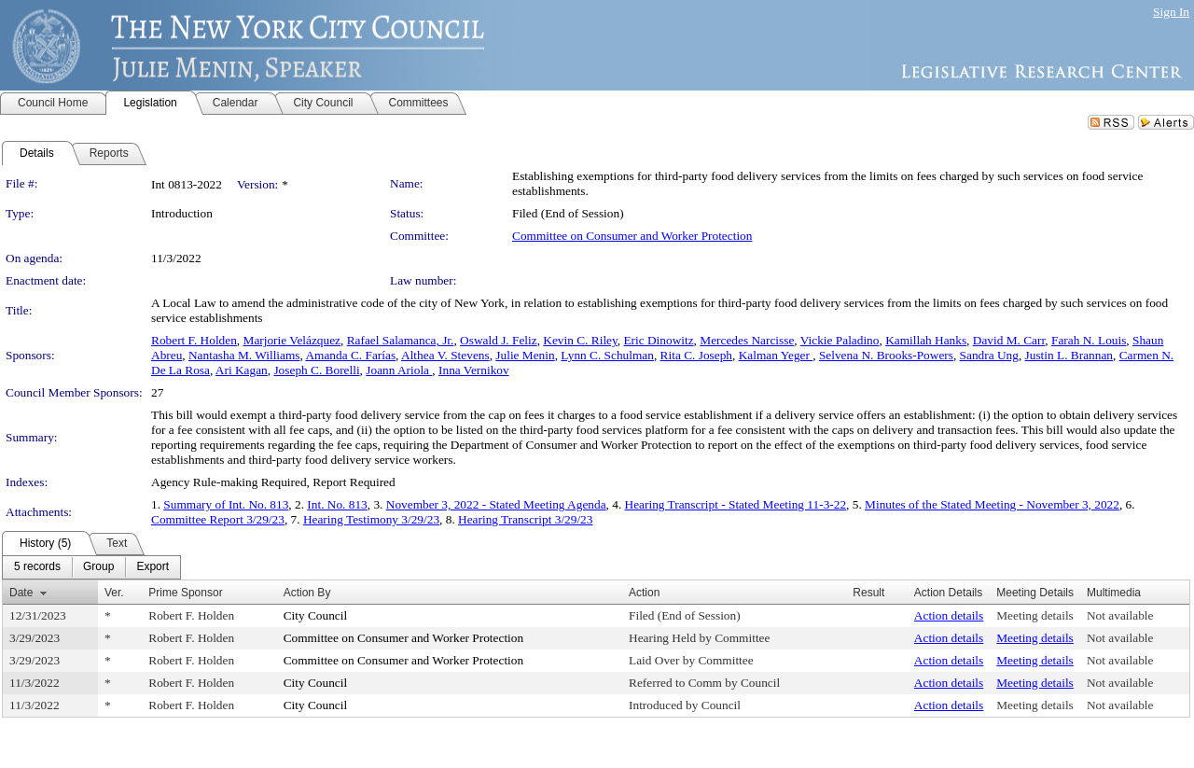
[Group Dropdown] (98, 567)
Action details (948, 615)
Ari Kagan (241, 370)
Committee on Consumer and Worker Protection (632, 236)
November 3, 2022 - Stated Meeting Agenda (496, 504)
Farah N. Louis (1088, 340)
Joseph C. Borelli (316, 370)
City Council (316, 615)
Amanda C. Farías (350, 355)
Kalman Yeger (776, 355)
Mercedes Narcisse (747, 340)
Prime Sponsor (185, 592)
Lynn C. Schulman (607, 355)
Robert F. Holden (194, 340)
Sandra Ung (989, 355)
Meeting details (1035, 615)
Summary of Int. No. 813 (225, 504)
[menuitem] (37, 567)
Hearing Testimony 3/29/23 (371, 519)
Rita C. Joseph (696, 355)
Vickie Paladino (840, 340)
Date (21, 592)
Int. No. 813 (337, 504)
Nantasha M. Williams (244, 355)
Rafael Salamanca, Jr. (400, 340)
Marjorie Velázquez (291, 340)
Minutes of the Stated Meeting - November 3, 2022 (992, 504)
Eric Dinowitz (658, 340)
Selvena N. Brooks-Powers (886, 355)
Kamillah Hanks (925, 340)
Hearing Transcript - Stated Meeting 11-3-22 (736, 504)
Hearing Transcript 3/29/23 (525, 519)
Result (868, 592)
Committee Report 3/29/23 (218, 519)
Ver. (114, 592)
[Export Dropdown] (152, 567)
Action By (307, 592)
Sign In (1171, 12)
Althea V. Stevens (445, 355)
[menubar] (91, 567)
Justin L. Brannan (1069, 355)
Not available (1120, 615)
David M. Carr (1009, 340)
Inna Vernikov (473, 370)
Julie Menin (524, 355)
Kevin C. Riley (580, 340)
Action (644, 592)
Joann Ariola (399, 370)
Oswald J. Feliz (498, 340)
